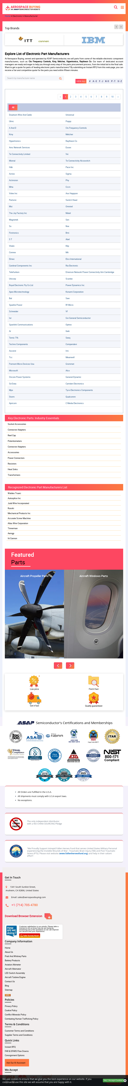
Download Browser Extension (28, 916)
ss (10, 226)
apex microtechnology (19, 291)
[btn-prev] (116, 27)
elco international (73, 259)
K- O (107, 81)
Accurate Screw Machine (19, 518)
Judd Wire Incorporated (18, 503)
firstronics (14, 232)
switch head (71, 200)
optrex (69, 324)
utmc (11, 121)
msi (10, 206)
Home (7, 947)
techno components (18, 344)
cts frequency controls (76, 127)
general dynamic (73, 377)
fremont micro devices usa (21, 363)
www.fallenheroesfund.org (73, 853)
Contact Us (10, 981)
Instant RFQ (10, 1046)
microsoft (13, 370)
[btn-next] (121, 27)
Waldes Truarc (14, 493)
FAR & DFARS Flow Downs (17, 1051)
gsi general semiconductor (78, 318)
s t (10, 239)
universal (70, 114)
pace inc (70, 167)
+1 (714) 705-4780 (24, 905)
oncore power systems (19, 377)
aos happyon (72, 193)
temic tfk (13, 337)
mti (67, 252)
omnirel (69, 206)
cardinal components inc (20, 265)
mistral (12, 160)
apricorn (13, 403)
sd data (12, 383)
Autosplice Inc (14, 498)
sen (67, 219)
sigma (68, 173)
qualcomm (71, 396)
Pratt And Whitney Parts (15, 956)
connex (12, 252)
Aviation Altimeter (13, 964)
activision (13, 180)
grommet (70, 363)
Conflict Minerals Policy (15, 1014)
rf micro (69, 304)
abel (68, 239)
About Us (9, 952)
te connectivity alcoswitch (78, 160)
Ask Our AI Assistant (15, 1062)
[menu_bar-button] (122, 7)
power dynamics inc (75, 285)
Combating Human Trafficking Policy (21, 1018)
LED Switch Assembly (15, 973)
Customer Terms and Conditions (19, 1030)
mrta (11, 186)
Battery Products (12, 960)
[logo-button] (64, 7)
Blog (7, 985)
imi (67, 350)
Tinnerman (13, 528)
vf (67, 311)
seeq (68, 337)
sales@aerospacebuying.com (32, 897)
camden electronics (75, 383)
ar (10, 331)
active (12, 173)
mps (11, 390)
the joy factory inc (18, 213)
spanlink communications (21, 324)
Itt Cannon (12, 538)
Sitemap (8, 989)
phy (67, 180)
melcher (69, 134)
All (13, 107)
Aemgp (11, 533)
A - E (95, 81)
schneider (13, 311)
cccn (68, 186)
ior (10, 318)
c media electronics (75, 403)
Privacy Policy (11, 1006)
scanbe (69, 278)
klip (67, 245)
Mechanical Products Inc (19, 513)
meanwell (70, 357)
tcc (10, 357)
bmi (67, 232)
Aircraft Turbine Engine (15, 977)
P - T (113, 81)
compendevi (71, 344)
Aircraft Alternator (13, 968)
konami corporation (75, 291)
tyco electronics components (79, 390)
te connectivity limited (19, 154)
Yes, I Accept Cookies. (113, 1080)
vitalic (12, 245)
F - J (101, 81)
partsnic (13, 200)
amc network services (19, 147)
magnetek (13, 219)
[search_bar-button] (116, 7)
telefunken (14, 272)
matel (68, 213)
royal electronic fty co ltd (21, 285)
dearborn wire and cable (20, 114)
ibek (68, 331)
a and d (12, 127)
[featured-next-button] (70, 665)
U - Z (120, 81)
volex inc (13, 193)
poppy (68, 121)
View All (80, 81)
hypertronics (15, 141)
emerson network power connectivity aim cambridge (90, 272)
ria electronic (72, 265)
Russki (11, 508)
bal (10, 298)
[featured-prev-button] (58, 665)
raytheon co (71, 141)
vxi (67, 154)
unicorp (12, 278)
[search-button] (60, 78)
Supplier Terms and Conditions (19, 1034)
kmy (11, 134)
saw (68, 298)
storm (12, 396)
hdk (11, 167)
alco (68, 370)
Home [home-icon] (7, 16)
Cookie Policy (11, 1010)
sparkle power (15, 304)
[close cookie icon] (125, 1080)
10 (112, 96)
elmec (12, 259)
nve (67, 226)
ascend (12, 350)
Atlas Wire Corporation (18, 523)
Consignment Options (15, 1055)
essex (68, 147)
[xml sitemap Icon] (8, 994)
